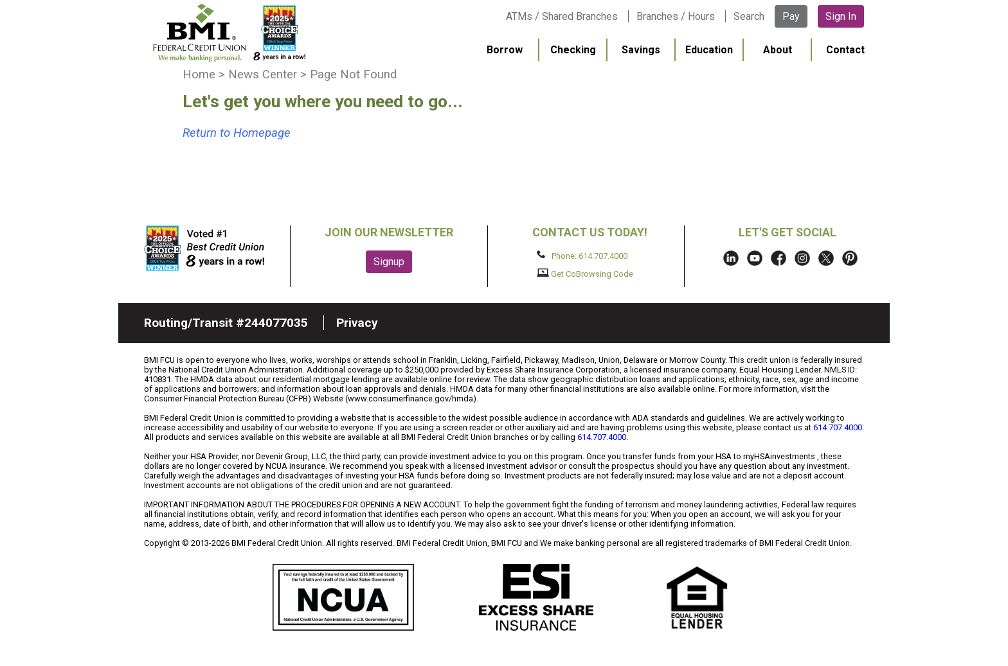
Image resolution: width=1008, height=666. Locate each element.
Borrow (505, 50)
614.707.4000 (837, 427)
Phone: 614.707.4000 (582, 255)
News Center (262, 74)
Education (709, 50)
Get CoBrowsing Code (585, 273)
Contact (845, 50)
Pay (791, 16)
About (777, 50)
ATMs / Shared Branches (562, 16)
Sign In (840, 16)
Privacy (357, 322)
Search (749, 16)
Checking (573, 50)
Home (199, 74)
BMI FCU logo (228, 32)
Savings (641, 50)
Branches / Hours (675, 16)
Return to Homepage (237, 133)
